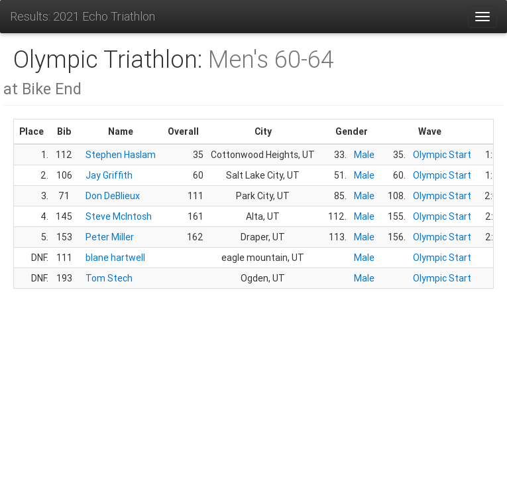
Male (364, 155)
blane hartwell (115, 258)
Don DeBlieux (112, 196)
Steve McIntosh (118, 216)
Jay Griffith (109, 175)
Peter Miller (109, 237)
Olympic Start (442, 155)
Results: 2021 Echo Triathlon (82, 16)
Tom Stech (109, 278)
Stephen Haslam (120, 155)
